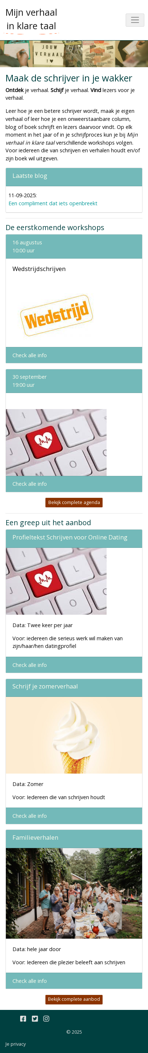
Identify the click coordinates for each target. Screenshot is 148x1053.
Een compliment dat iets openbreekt (52, 203)
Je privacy (15, 1044)
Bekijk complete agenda (74, 502)
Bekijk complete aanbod (74, 999)
